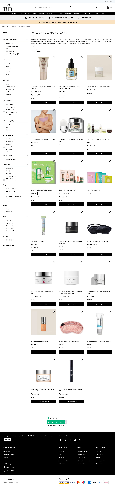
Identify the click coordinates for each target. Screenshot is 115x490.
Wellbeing (68, 13)
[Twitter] (65, 441)
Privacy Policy (81, 454)
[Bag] (110, 7)
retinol (74, 41)
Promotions (99, 454)
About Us (61, 451)
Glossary (61, 457)
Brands (34, 13)
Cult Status (99, 451)
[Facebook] (60, 441)
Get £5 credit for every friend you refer (60, 17)
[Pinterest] (80, 441)
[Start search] (70, 7)
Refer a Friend (100, 460)
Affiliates (98, 457)
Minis (90, 13)
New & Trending (24, 13)
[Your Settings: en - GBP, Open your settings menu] (108, 1)
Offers (96, 13)
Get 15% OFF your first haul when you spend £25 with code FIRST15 (57, 22)
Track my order (9, 467)
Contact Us (6, 451)
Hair (56, 13)
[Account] (97, 7)
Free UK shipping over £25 (34, 17)
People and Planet (64, 460)
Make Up (49, 13)
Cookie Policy (81, 457)
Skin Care (41, 13)
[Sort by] (46, 51)
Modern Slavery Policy (83, 460)
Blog (102, 13)
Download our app (84, 17)
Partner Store (100, 464)
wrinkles (38, 41)
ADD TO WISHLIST (43, 401)
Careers (61, 454)
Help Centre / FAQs (8, 454)
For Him (84, 13)
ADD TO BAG (48, 102)
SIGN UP (7, 440)
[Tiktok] (75, 441)
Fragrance (76, 13)
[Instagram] (70, 441)
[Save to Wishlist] (53, 57)
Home (3, 26)
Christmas (14, 13)
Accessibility (80, 464)
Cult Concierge (7, 464)
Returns (5, 460)
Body (61, 13)
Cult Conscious (63, 464)
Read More (34, 46)
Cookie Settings (9, 471)
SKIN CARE (10, 26)
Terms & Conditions (82, 451)
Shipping (5, 457)
